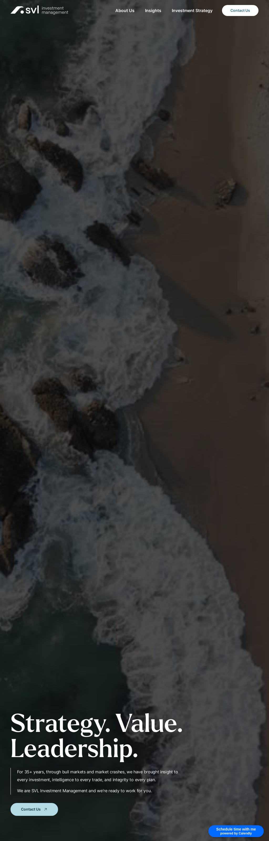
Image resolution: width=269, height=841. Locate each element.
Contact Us (240, 10)
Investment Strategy (192, 10)
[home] (39, 10)
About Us (124, 10)
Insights (153, 10)
